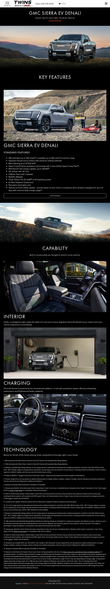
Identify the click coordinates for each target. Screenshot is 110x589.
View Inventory (55, 196)
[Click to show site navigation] (106, 3)
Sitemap (37, 584)
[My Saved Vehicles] (62, 4)
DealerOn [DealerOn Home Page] (31, 584)
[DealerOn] (55, 581)
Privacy (42, 584)
